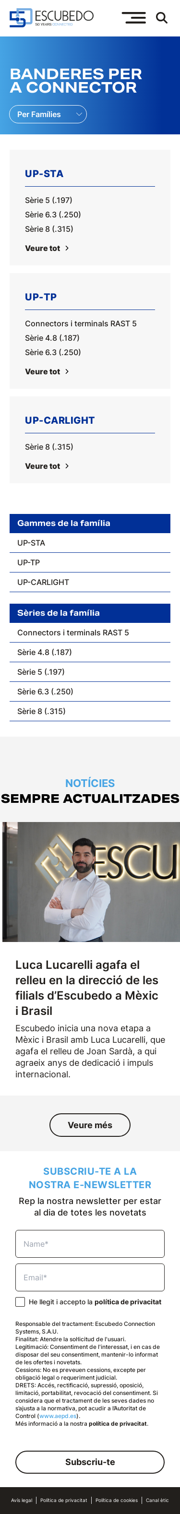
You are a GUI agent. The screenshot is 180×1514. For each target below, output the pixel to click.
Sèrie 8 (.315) (49, 229)
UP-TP (28, 562)
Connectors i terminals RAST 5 (81, 323)
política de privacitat (128, 1302)
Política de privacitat (63, 1500)
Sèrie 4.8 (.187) (52, 338)
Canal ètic (157, 1500)
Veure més (90, 1125)
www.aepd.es (57, 1415)
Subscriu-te (90, 1462)
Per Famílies (39, 114)
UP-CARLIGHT (43, 582)
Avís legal (21, 1500)
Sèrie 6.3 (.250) (53, 214)
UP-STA (31, 543)
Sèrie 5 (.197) (48, 200)
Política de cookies (117, 1500)
